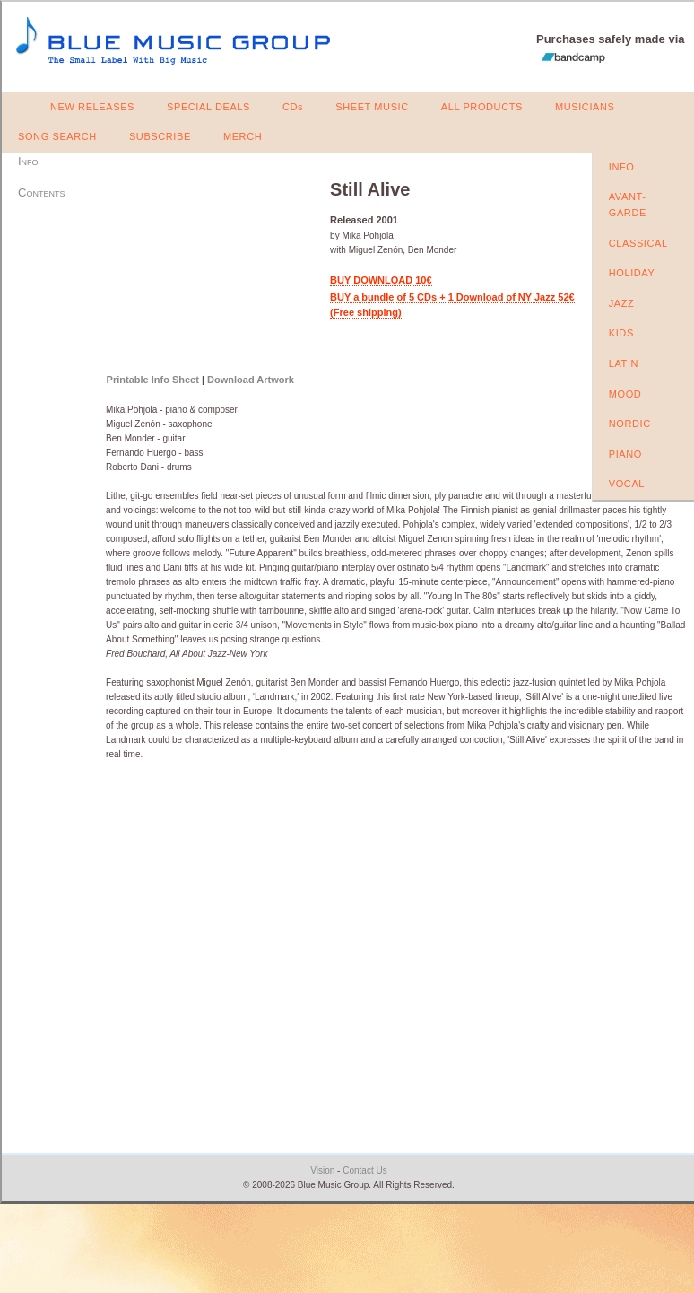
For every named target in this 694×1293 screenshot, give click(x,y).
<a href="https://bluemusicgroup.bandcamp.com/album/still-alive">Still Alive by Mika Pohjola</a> (207, 267)
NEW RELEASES (92, 106)
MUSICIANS (585, 106)
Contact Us (364, 1170)
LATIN (623, 363)
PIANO (625, 454)
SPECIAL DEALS (208, 106)
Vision (322, 1170)
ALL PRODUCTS (482, 106)
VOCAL (627, 483)
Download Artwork (250, 379)
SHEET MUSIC (372, 106)
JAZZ (622, 303)
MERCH (242, 136)
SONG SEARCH (57, 136)
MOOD (625, 394)
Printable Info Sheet (153, 379)
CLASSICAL (638, 243)
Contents (41, 192)
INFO (622, 167)
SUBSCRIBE (160, 136)
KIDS (621, 333)
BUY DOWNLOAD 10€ (380, 280)
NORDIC (630, 423)
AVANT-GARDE (627, 204)
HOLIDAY (632, 272)
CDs (292, 106)
